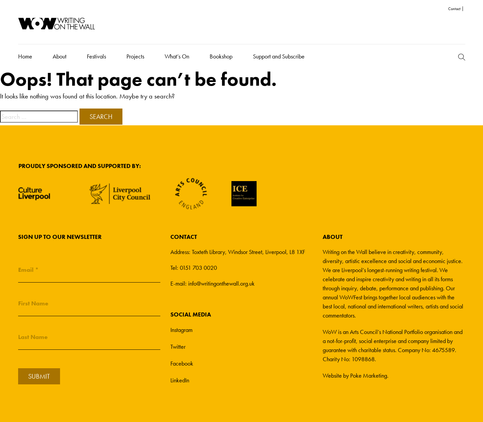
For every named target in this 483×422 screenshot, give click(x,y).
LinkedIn (179, 380)
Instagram (181, 330)
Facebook (181, 363)
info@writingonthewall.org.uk (221, 283)
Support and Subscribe (279, 56)
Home (25, 56)
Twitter (177, 346)
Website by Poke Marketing (355, 375)
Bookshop (221, 56)
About (59, 56)
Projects (135, 56)
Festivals (96, 56)
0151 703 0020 (198, 267)
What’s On (177, 56)
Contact (454, 8)
